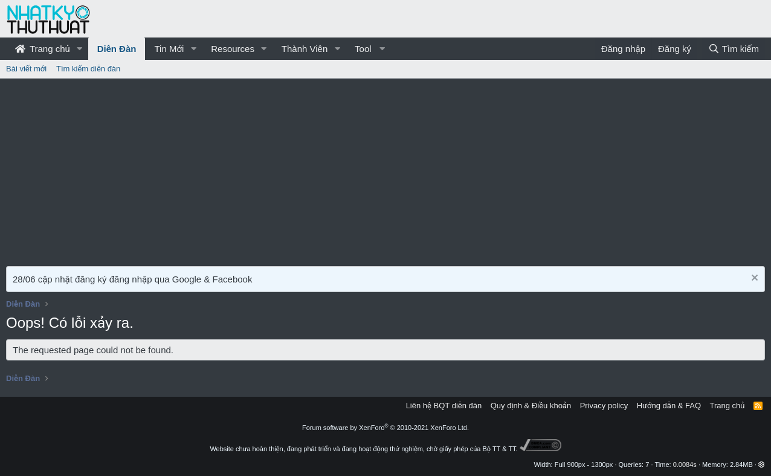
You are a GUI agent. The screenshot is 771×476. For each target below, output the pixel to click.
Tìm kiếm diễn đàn (88, 68)
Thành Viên (304, 49)
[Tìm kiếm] (733, 48)
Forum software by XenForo (385, 427)
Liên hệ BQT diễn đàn (444, 405)
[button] (79, 48)
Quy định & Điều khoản (531, 405)
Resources (232, 49)
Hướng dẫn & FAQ (669, 405)
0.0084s (685, 464)
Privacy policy (604, 405)
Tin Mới (169, 49)
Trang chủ (42, 49)
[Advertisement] (385, 169)
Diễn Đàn (117, 49)
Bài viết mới (26, 68)
